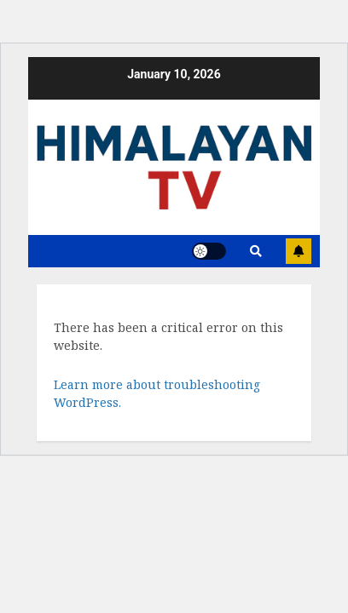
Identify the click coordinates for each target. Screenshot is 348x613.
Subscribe (298, 251)
